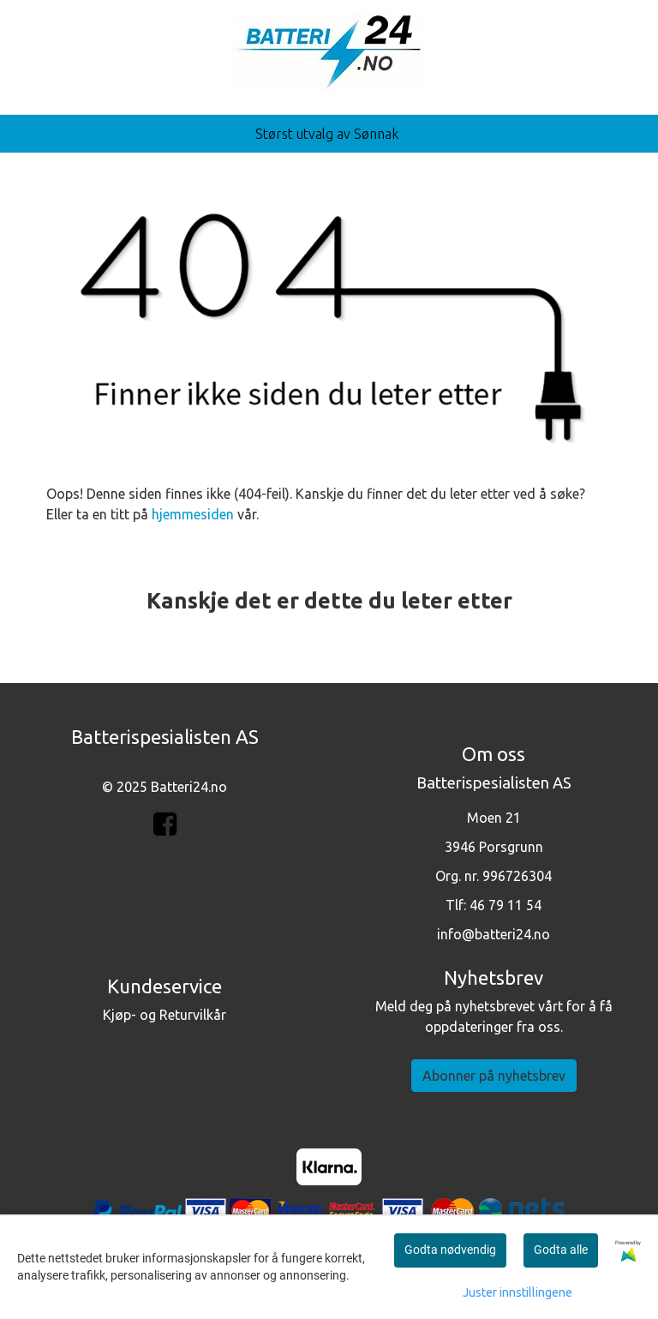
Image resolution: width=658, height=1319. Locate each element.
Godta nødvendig (450, 1249)
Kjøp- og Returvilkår (164, 1014)
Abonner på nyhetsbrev (493, 1075)
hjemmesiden (193, 514)
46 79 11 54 (505, 905)
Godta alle (561, 1249)
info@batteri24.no (493, 934)
